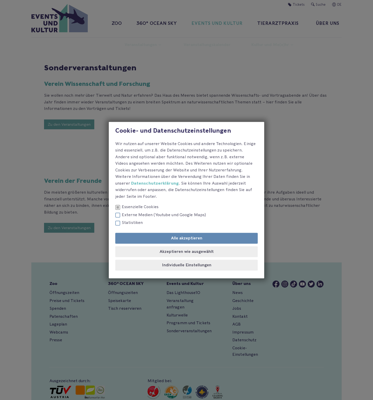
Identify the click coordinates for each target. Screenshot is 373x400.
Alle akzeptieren (186, 238)
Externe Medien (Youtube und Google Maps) (160, 215)
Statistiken (129, 223)
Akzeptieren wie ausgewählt (187, 251)
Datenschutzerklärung (155, 183)
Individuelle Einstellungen (186, 265)
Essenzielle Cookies (137, 207)
